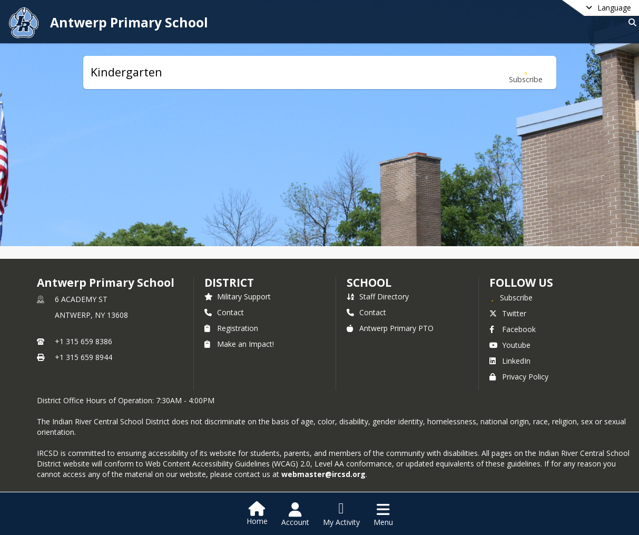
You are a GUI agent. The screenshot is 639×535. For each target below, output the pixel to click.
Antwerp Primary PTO (390, 328)
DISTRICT (229, 282)
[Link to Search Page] (630, 22)
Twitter (507, 313)
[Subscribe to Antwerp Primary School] (511, 297)
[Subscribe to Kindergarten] (526, 72)
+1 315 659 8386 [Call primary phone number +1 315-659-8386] (83, 341)
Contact (224, 312)
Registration (231, 328)
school (369, 282)
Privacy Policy (518, 377)
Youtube (509, 345)
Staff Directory (378, 296)
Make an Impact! (239, 344)
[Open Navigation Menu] (383, 514)
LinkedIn (509, 361)
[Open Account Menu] (295, 514)
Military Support (237, 296)
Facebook (512, 329)
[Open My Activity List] (341, 514)
